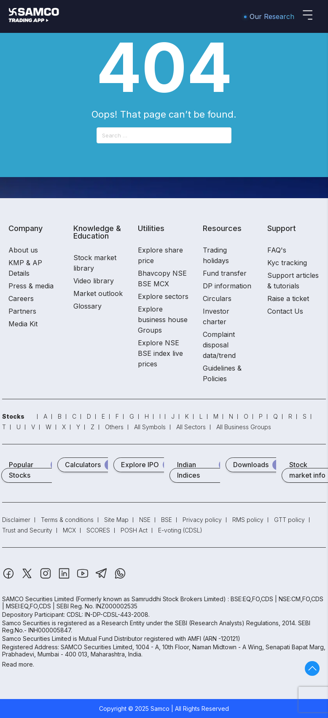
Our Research (272, 16)
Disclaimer (16, 519)
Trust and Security (27, 530)
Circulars (217, 298)
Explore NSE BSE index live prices (160, 353)
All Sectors (191, 426)
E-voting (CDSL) (180, 530)
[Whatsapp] (120, 577)
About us (23, 250)
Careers (21, 298)
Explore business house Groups (163, 319)
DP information (227, 286)
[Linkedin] (65, 577)
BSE (166, 519)
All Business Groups (243, 426)
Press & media (31, 286)
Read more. (18, 664)
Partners (22, 311)
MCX (69, 530)
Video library (93, 281)
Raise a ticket (288, 298)
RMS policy (247, 519)
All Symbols (150, 426)
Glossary (87, 306)
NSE (145, 519)
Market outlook (98, 293)
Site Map (116, 519)
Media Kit (23, 324)
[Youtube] (83, 577)
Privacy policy (202, 519)
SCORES (98, 530)
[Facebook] (9, 577)
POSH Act (134, 530)
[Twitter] (28, 577)
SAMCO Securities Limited (38, 598)
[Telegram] (102, 577)
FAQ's (276, 250)
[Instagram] (46, 577)
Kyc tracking (287, 262)
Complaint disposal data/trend (219, 345)
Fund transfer (225, 273)
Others (114, 426)
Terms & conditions (67, 519)
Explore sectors (163, 296)
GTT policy (289, 519)
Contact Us (285, 311)
